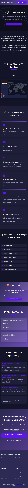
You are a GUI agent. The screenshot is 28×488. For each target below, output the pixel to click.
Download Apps (18, 464)
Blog (2, 461)
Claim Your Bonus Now (14, 298)
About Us (3, 457)
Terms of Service (18, 474)
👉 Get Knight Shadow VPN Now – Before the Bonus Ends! (14, 435)
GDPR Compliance (19, 478)
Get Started (21, 2)
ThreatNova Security (18, 484)
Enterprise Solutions (19, 461)
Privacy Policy (18, 472)
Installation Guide (4, 476)
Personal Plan (18, 457)
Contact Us (3, 474)
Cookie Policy (18, 476)
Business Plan (18, 459)
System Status (4, 478)
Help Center (3, 472)
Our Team (3, 459)
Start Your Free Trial (14, 24)
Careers (2, 464)
